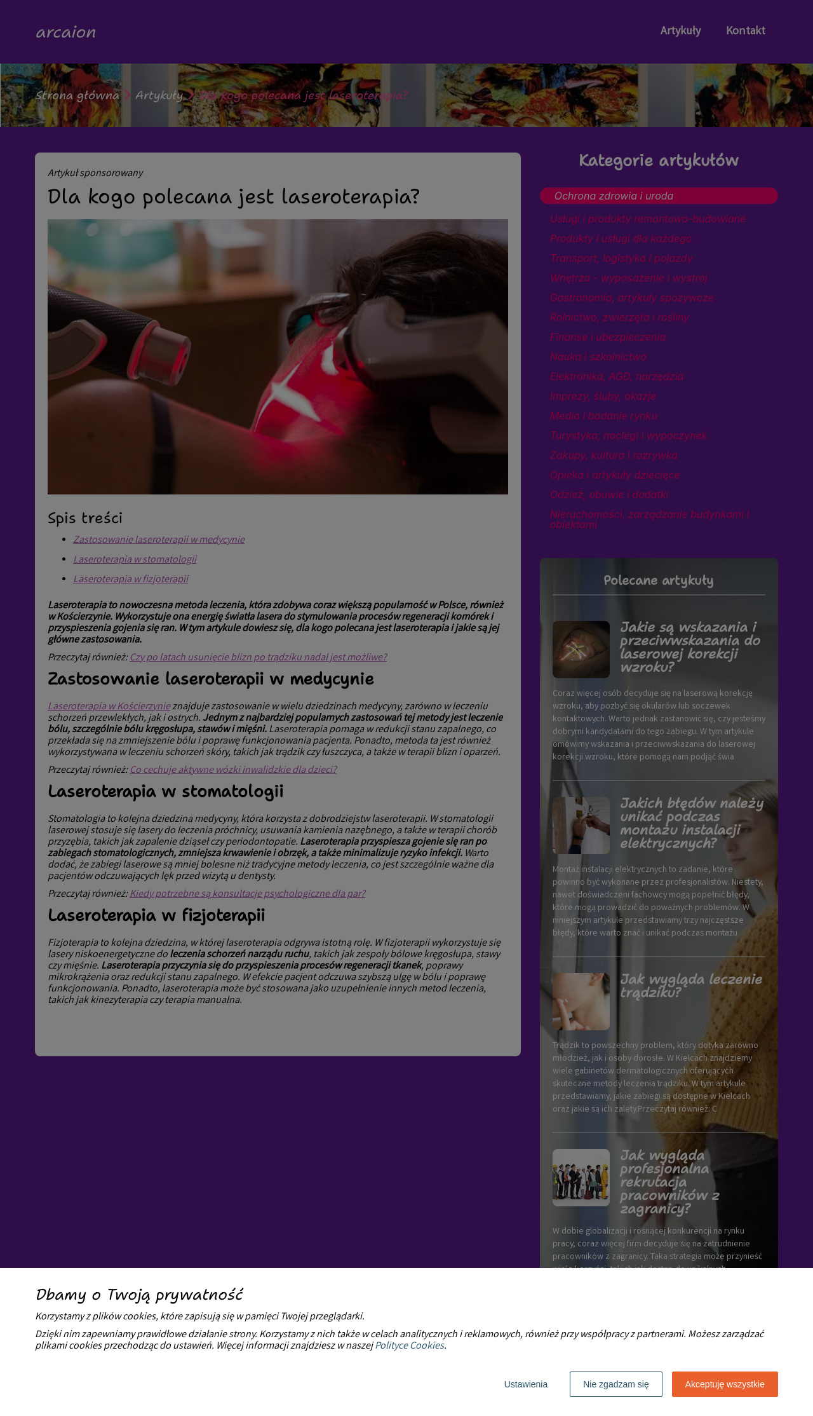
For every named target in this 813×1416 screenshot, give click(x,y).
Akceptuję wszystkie (725, 1384)
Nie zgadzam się (616, 1384)
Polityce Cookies (409, 1346)
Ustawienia (526, 1384)
